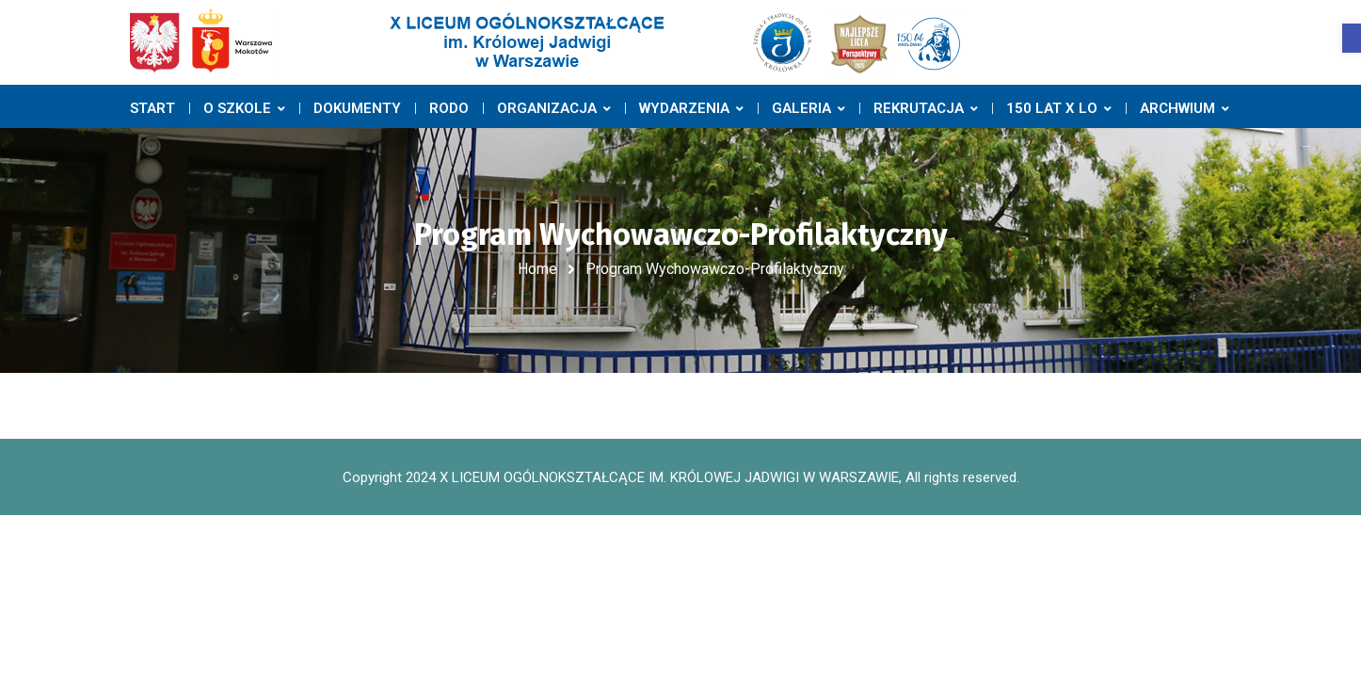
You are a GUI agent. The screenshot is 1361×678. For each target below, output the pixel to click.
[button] (1351, 38)
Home (537, 269)
